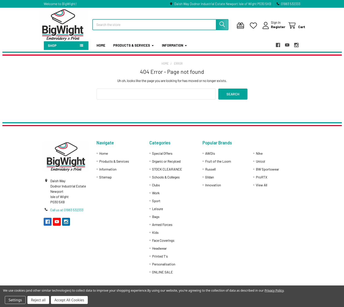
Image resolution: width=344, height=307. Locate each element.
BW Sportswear (267, 173)
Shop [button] (52, 49)
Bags (155, 220)
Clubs (156, 188)
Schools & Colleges (166, 180)
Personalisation (163, 267)
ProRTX (261, 180)
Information (174, 49)
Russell (210, 173)
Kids (155, 236)
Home (101, 49)
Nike (259, 157)
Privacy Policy (274, 290)
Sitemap (105, 180)
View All (261, 188)
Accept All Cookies (69, 300)
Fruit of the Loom (218, 165)
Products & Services (133, 49)
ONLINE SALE (162, 275)
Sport (156, 204)
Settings (15, 300)
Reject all (38, 300)
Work (156, 196)
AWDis (210, 157)
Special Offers (162, 157)
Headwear (159, 252)
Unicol (260, 165)
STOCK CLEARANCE (167, 173)
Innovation (213, 188)
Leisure (157, 212)
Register (273, 29)
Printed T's (160, 260)
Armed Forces (162, 228)
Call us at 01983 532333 (66, 213)
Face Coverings (163, 244)
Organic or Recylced (166, 165)
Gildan (209, 180)
